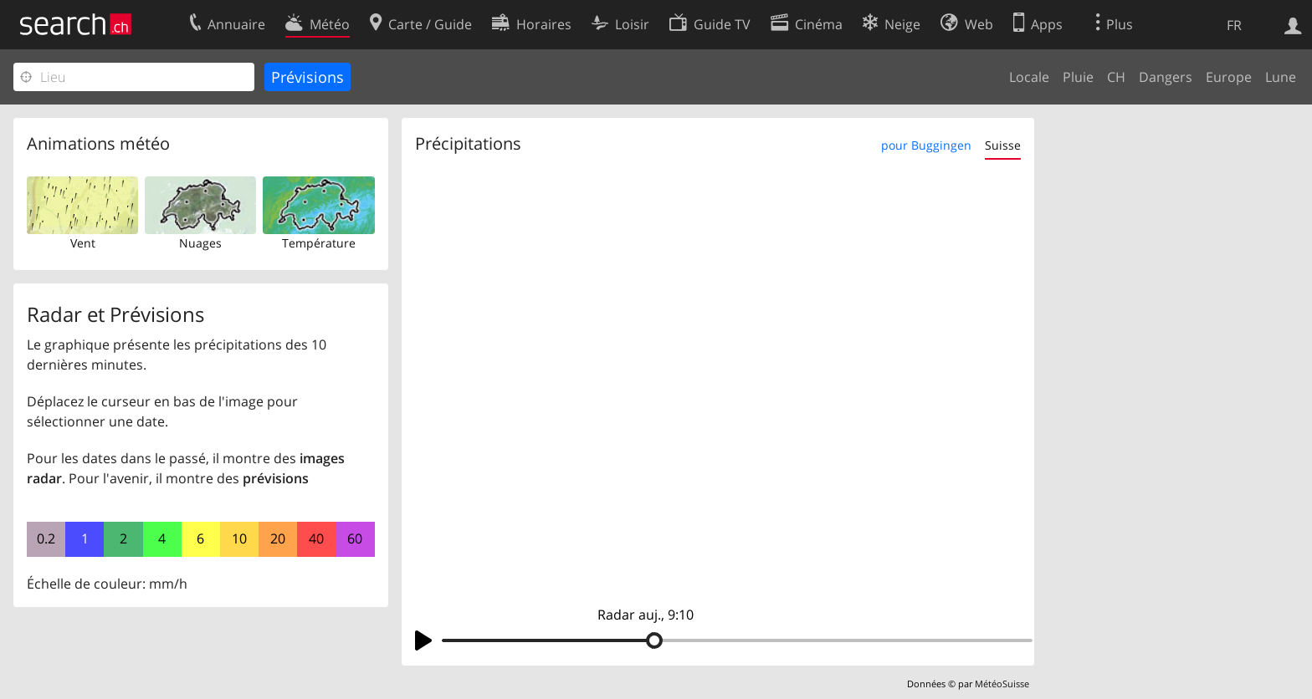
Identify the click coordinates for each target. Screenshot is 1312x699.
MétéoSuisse (1002, 683)
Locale (1029, 77)
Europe (1229, 77)
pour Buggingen (926, 145)
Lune (1280, 77)
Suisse (1003, 145)
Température (319, 243)
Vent (82, 243)
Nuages (200, 243)
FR (1234, 25)
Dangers (1165, 77)
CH (1116, 77)
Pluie (1078, 77)
